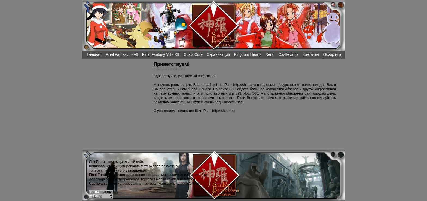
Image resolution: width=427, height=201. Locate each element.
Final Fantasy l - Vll (121, 54)
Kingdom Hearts (247, 54)
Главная (94, 54)
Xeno (270, 54)
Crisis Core (193, 54)
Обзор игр (332, 54)
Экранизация (218, 54)
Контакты (311, 54)
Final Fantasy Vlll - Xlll (161, 54)
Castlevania (288, 54)
